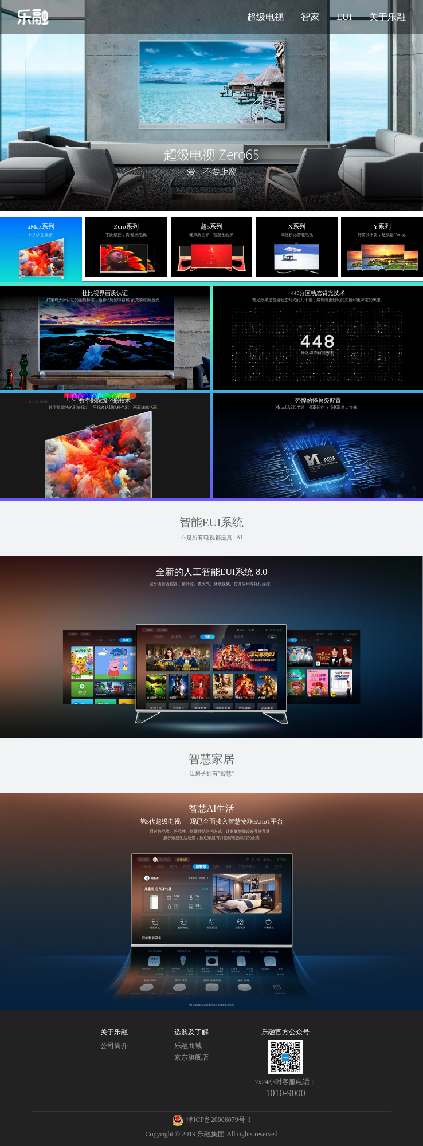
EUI (344, 17)
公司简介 (114, 1046)
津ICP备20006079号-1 (218, 1120)
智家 (310, 17)
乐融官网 (33, 17)
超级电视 (265, 17)
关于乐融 (387, 17)
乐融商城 (188, 1046)
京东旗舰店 (191, 1057)
